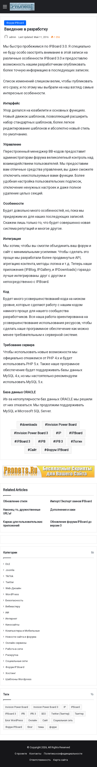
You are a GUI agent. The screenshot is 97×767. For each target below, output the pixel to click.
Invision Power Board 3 (32, 433)
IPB (42, 441)
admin (12, 37)
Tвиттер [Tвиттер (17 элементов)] (79, 713)
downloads (29, 425)
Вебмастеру (12, 606)
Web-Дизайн (13, 588)
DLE (7, 563)
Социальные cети (16, 661)
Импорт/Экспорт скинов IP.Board (71, 501)
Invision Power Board (61, 425)
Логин (77, 441)
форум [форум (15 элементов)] (53, 727)
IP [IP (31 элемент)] (65, 707)
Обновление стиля (15, 501)
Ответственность (40, 759)
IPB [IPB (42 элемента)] (23, 713)
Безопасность (14, 600)
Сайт (33, 450)
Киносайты (12, 624)
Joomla (9, 570)
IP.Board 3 (23, 441)
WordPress (12, 594)
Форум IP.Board (15, 22)
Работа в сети (14, 648)
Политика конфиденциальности (63, 753)
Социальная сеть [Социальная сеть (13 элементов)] (63, 720)
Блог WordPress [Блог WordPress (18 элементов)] (14, 720)
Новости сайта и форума (20, 636)
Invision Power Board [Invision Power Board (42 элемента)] (16, 707)
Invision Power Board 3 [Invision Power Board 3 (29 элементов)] (46, 707)
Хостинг (10, 673)
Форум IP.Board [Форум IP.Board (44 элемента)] (13, 727)
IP (59, 433)
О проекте (21, 753)
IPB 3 (59, 441)
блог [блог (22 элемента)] (30, 727)
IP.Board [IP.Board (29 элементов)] (75, 707)
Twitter (9, 582)
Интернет (11, 618)
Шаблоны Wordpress (18, 679)
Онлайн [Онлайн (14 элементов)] (32, 720)
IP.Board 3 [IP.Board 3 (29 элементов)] (10, 713)
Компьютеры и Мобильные (22, 630)
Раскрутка (11, 654)
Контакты (35, 753)
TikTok (9, 576)
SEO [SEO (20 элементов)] (43, 713)
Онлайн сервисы (15, 642)
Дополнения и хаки (62, 509)
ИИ (7, 612)
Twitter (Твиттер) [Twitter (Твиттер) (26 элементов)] (60, 713)
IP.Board (76, 433)
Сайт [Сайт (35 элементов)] (45, 720)
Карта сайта (60, 759)
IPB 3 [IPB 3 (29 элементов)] (33, 713)
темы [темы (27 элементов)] (41, 727)
